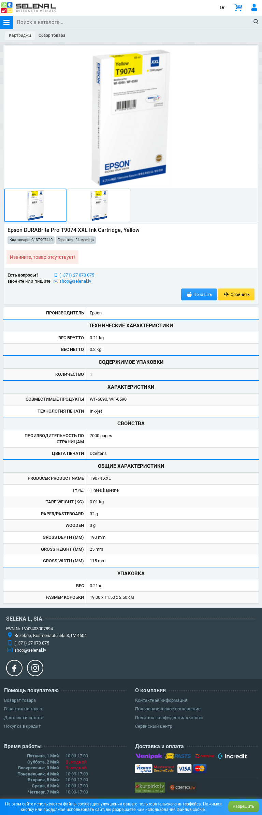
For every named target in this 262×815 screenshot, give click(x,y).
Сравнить (236, 294)
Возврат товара (20, 700)
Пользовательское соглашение (168, 708)
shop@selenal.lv (75, 281)
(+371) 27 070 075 (76, 275)
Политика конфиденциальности (169, 717)
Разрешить (243, 806)
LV (222, 7)
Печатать (199, 294)
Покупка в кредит (22, 726)
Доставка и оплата (23, 717)
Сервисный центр (153, 726)
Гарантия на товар (23, 708)
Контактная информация (161, 700)
